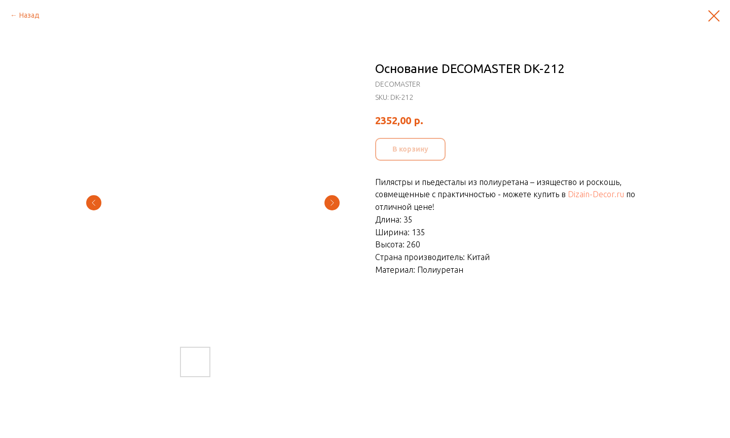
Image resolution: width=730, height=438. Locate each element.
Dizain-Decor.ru (596, 194)
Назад (29, 15)
